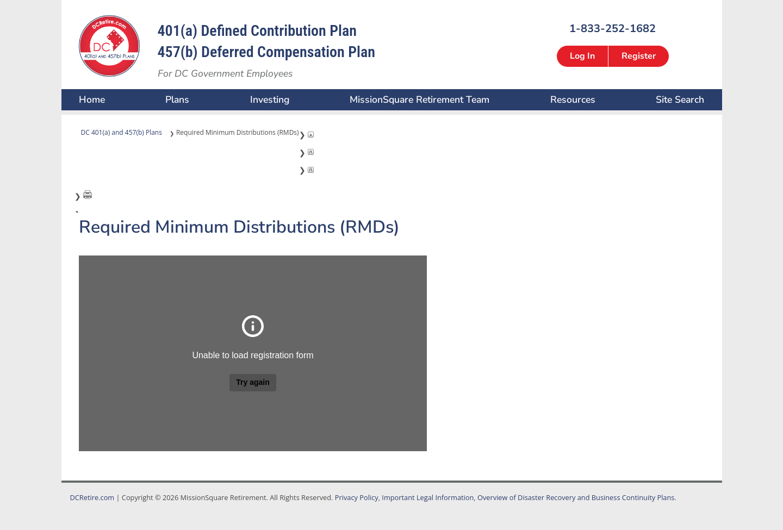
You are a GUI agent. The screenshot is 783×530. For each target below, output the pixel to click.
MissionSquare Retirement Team (419, 99)
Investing (269, 99)
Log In (582, 56)
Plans (177, 99)
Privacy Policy (356, 497)
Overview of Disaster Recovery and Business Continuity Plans (575, 497)
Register (639, 56)
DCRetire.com (92, 497)
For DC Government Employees (225, 73)
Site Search (680, 99)
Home (92, 99)
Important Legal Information (428, 497)
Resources (572, 99)
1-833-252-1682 (612, 28)
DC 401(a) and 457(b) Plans (121, 132)
